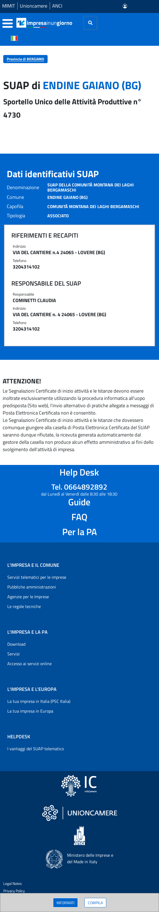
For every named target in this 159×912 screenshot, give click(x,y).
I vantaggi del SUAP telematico (35, 748)
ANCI (57, 5)
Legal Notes (12, 883)
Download (16, 644)
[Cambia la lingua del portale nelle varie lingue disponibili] (14, 38)
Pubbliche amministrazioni (31, 587)
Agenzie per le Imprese (28, 596)
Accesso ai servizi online (29, 663)
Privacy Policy (14, 891)
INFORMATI (65, 902)
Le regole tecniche (24, 606)
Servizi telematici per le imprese (36, 577)
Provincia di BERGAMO (25, 59)
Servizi (13, 654)
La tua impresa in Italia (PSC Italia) (38, 701)
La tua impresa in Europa (30, 711)
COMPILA (95, 902)
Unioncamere (33, 5)
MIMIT (8, 5)
